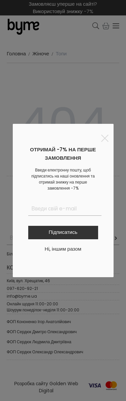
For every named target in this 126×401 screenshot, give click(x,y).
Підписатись (63, 232)
